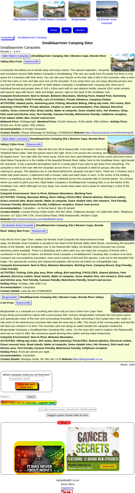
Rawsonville (32, 61)
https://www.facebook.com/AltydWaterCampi (37, 219)
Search (31, 396)
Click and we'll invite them (26, 386)
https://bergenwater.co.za (87, 359)
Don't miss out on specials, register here (28, 402)
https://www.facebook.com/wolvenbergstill (109, 132)
